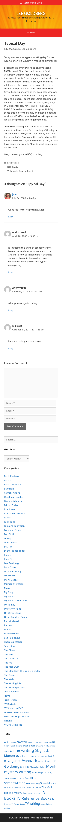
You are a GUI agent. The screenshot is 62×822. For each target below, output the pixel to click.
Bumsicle (9, 488)
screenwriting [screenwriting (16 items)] (14, 783)
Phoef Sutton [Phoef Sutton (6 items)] (36, 773)
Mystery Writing (12, 608)
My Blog (8, 592)
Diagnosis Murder (13, 501)
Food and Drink (12, 530)
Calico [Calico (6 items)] (48, 746)
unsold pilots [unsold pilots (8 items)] (46, 804)
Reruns (8, 625)
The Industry (11, 658)
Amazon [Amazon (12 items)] (21, 742)
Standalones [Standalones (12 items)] (48, 783)
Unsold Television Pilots (17, 712)
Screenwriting (11, 633)
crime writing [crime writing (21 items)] (22, 750)
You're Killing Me (13, 724)
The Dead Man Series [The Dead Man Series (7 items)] (22, 788)
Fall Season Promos (14, 513)
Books (7, 480)
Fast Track (9, 521)
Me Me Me (13, 162)
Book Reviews (11, 476)
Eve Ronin (9, 509)
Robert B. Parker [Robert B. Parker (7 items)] (17, 778)
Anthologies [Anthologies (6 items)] (48, 742)
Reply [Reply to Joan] (10, 216)
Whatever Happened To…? (18, 716)
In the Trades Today (14, 550)
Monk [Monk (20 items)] (51, 766)
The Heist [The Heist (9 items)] (36, 787)
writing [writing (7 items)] (7, 808)
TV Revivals (10, 704)
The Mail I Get (11, 666)
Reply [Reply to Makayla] (10, 348)
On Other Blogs (12, 612)
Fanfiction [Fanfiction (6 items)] (44, 756)
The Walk (9, 679)
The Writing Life (12, 683)
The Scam (9, 675)
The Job (8, 662)
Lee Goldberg (31, 13)
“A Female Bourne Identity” (21, 170)
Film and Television (14, 525)
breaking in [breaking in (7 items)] (40, 746)
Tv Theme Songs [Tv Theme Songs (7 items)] (18, 804)
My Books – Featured (15, 600)
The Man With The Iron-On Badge (22, 670)
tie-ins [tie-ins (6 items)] (30, 793)
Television (9, 646)
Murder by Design (14, 583)
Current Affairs (12, 492)
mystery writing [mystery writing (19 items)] (17, 771)
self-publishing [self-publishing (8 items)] (33, 783)
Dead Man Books (13, 496)
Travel (7, 695)
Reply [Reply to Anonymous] (10, 310)
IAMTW (8, 546)
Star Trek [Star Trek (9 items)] (8, 787)
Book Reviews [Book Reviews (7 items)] (16, 746)
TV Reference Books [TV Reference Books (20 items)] (33, 798)
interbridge (47, 817)
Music (7, 588)
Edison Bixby (11, 505)
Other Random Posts (15, 617)
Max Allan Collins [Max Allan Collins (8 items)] (38, 767)
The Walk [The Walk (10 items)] (14, 792)
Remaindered (11, 621)
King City (9, 559)
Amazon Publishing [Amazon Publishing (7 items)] (35, 742)
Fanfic (7, 517)
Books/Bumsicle (12, 484)
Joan (14, 194)
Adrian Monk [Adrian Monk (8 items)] (10, 742)
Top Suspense (11, 691)
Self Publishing (12, 637)
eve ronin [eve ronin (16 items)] (23, 755)
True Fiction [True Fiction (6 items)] (36, 793)
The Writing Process (15, 687)
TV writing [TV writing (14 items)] (32, 803)
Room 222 (12, 166)
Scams (7, 629)
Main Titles (10, 567)
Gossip (7, 538)
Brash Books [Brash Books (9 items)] (28, 745)
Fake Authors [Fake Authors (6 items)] (35, 756)
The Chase (9, 650)
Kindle (7, 554)
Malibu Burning (12, 571)
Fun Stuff (9, 534)
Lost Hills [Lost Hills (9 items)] (24, 766)
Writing (8, 720)
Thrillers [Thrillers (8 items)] (23, 793)
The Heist (9, 654)
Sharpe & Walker (13, 641)
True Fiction (10, 699)
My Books (9, 596)
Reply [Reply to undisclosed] (10, 272)
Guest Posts (10, 542)
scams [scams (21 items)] (30, 777)
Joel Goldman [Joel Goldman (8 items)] (44, 761)
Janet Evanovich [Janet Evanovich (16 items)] (25, 760)
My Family (9, 604)
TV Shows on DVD (13, 708)
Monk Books (11, 579)
